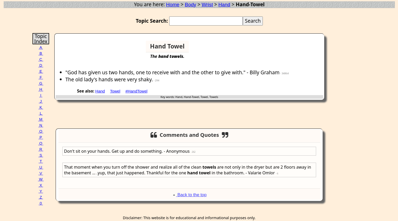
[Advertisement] (302, 48)
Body (190, 4)
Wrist (207, 4)
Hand (224, 4)
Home (172, 4)
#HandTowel (137, 91)
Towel (115, 91)
